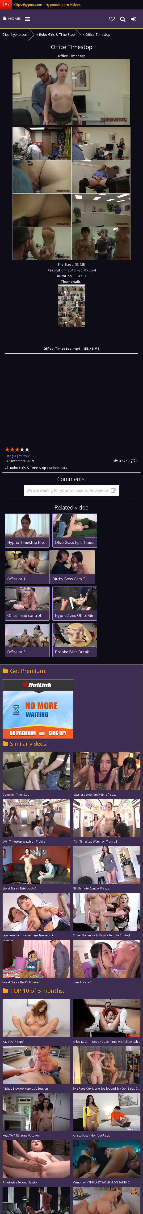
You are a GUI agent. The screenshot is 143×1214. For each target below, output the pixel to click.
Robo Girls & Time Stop (28, 467)
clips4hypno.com (12, 18)
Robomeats (58, 467)
